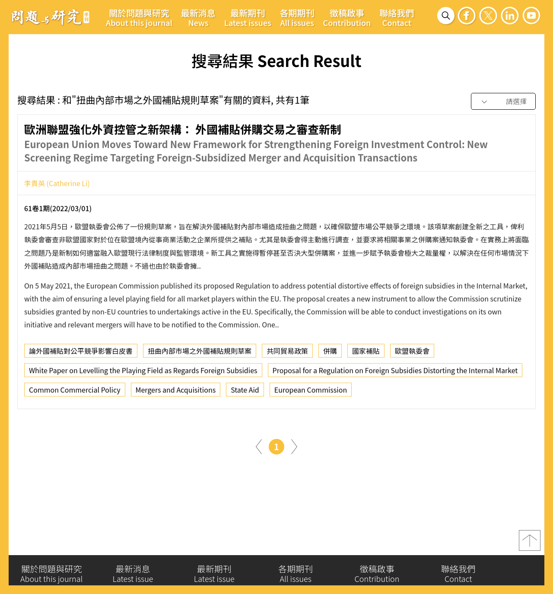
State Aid (245, 393)
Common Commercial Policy (75, 393)
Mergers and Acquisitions (176, 393)
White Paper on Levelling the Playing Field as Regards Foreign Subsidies (143, 374)
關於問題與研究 (139, 17)
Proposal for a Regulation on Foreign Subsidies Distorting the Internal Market (395, 374)
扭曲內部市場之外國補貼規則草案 (199, 354)
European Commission (310, 393)
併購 (330, 354)
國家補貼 (366, 354)
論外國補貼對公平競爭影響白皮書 (81, 354)
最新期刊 (247, 17)
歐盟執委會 (412, 354)
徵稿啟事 (347, 17)
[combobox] (503, 101)
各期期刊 (297, 17)
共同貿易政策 (287, 354)
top (529, 545)
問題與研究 (50, 17)
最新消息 (198, 17)
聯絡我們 (396, 17)
